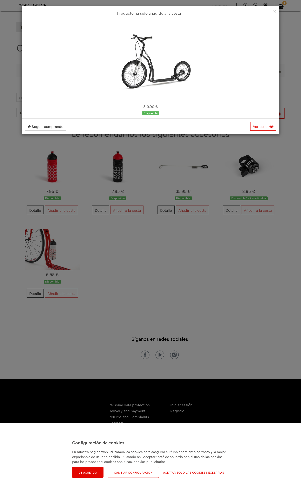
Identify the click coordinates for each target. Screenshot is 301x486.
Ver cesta (263, 126)
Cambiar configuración (133, 472)
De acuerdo (88, 472)
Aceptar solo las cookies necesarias (193, 472)
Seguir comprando (45, 126)
